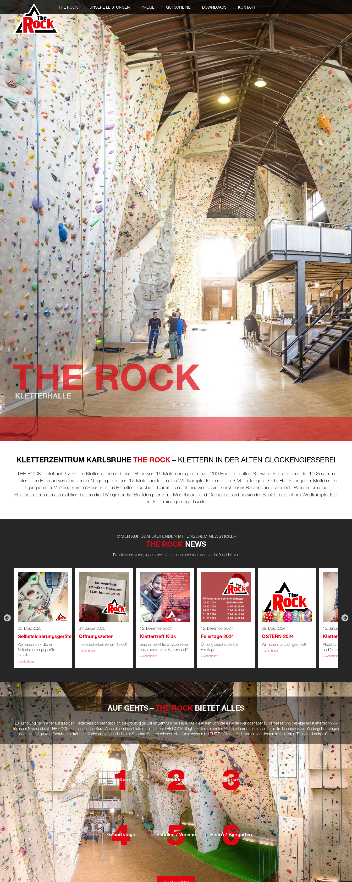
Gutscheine (178, 7)
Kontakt (246, 7)
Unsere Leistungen (109, 7)
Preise (147, 7)
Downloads (214, 7)
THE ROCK (68, 7)
